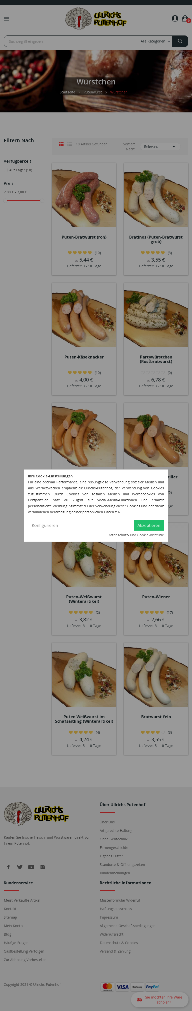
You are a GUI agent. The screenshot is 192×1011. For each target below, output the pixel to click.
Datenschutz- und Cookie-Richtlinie (136, 535)
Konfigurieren (45, 525)
